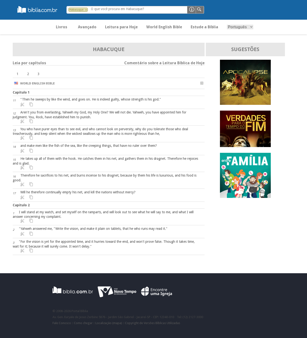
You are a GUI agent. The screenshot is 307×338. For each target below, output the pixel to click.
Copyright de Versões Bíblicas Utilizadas (152, 323)
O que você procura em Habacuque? (117, 9)
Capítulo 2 (21, 205)
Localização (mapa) (108, 323)
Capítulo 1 (21, 92)
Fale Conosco (62, 323)
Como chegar (83, 323)
